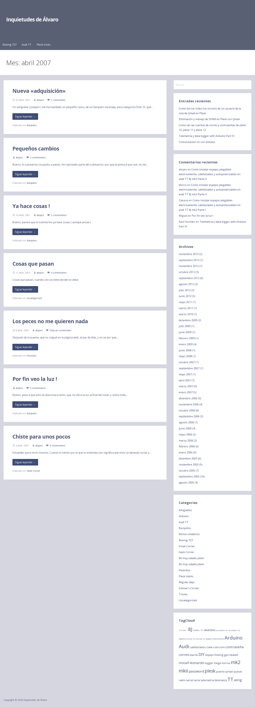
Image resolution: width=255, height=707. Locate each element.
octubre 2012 (187, 272)
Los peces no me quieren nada (50, 321)
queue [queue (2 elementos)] (238, 671)
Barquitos (32, 125)
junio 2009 (185, 332)
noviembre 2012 (189, 266)
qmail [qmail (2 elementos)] (229, 671)
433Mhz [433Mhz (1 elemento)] (196, 630)
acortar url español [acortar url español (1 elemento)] (204, 639)
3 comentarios (59, 215)
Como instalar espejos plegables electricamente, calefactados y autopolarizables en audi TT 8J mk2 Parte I (209, 205)
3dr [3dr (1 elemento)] (184, 630)
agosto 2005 (186, 482)
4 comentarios (59, 272)
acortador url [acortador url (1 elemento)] (222, 630)
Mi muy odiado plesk (191, 558)
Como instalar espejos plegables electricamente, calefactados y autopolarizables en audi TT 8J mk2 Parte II (209, 174)
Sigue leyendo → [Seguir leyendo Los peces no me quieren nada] (25, 347)
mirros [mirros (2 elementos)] (226, 663)
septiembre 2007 (189, 368)
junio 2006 (185, 428)
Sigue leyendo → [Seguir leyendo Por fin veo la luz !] (25, 404)
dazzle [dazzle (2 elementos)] (194, 655)
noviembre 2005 (189, 464)
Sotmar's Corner (189, 588)
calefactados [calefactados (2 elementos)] (198, 647)
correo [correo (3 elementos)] (184, 654)
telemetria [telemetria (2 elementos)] (207, 680)
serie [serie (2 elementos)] (197, 680)
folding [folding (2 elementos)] (218, 655)
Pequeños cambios (35, 148)
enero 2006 (186, 452)
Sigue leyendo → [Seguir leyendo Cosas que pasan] (25, 289)
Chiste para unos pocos (41, 436)
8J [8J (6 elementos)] (190, 629)
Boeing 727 (10, 44)
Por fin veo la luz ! (34, 378)
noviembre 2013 (189, 254)
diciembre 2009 (188, 320)
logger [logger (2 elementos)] (209, 663)
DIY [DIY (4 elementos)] (202, 654)
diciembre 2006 (188, 398)
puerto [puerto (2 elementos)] (220, 671)
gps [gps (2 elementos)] (226, 655)
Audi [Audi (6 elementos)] (184, 646)
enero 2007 (186, 392)
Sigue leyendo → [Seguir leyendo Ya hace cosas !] (25, 232)
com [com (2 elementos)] (222, 647)
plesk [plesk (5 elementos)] (210, 671)
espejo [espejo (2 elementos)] (209, 655)
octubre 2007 (187, 362)
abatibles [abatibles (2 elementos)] (210, 630)
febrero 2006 (187, 446)
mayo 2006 (185, 434)
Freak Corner (187, 546)
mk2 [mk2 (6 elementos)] (236, 662)
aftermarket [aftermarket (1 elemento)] (218, 639)
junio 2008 (185, 350)
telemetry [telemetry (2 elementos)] (221, 680)
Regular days (187, 582)
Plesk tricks (44, 44)
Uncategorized (34, 298)
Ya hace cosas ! (31, 205)
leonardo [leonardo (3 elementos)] (197, 662)
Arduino (184, 516)
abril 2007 (185, 380)
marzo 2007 (186, 386)
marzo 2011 (186, 308)
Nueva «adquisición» (39, 90)
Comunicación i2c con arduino (197, 142)
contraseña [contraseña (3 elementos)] (234, 647)
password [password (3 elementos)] (196, 671)
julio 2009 (185, 326)
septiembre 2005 (189, 476)
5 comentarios (57, 445)
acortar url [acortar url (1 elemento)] (190, 639)
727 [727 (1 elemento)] (201, 630)
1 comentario (58, 99)
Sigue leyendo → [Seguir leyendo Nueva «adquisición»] (25, 116)
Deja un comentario (60, 330)
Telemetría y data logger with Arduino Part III (206, 136)
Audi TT (26, 44)
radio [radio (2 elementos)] (182, 680)
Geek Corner (33, 470)
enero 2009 (186, 344)
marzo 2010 (186, 314)
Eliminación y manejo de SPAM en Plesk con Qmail (209, 119)
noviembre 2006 (189, 404)
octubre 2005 (187, 470)
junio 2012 (185, 296)
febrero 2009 (187, 338)
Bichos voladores (189, 534)
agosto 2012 (186, 284)
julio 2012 (185, 290)
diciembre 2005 (188, 458)
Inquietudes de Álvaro (32, 19)
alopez (40, 99)
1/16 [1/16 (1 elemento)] (180, 630)
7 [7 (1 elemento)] (187, 630)
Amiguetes (185, 510)
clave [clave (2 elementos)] (209, 647)
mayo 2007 (185, 374)
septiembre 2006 (189, 416)
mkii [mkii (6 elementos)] (183, 670)
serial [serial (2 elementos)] (189, 680)
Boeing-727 (186, 540)
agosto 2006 (186, 422)
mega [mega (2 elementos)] (217, 663)
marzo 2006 (186, 440)
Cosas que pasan (33, 263)
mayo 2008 (185, 356)
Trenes (183, 594)
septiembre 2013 (189, 260)
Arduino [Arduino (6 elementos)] (234, 637)
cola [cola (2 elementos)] (216, 647)
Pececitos (31, 355)
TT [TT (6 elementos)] (230, 679)
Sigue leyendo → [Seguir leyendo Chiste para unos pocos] (25, 462)
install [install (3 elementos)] (184, 662)
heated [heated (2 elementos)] (233, 655)
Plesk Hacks (186, 576)
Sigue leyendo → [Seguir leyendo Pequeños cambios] (25, 174)
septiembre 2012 (189, 278)
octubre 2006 (187, 410)
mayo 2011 (185, 302)
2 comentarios (38, 157)
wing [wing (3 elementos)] (238, 680)
